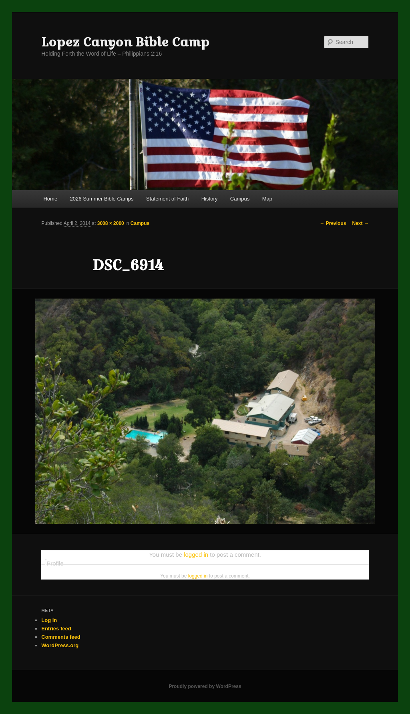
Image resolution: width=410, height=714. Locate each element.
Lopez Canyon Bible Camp (125, 42)
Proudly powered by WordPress (205, 686)
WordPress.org (59, 645)
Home (50, 199)
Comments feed (60, 637)
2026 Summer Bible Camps (102, 199)
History (209, 199)
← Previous (333, 223)
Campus (239, 199)
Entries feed (56, 629)
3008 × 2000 (110, 223)
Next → (360, 223)
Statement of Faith (167, 199)
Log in (49, 620)
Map (267, 199)
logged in (196, 554)
